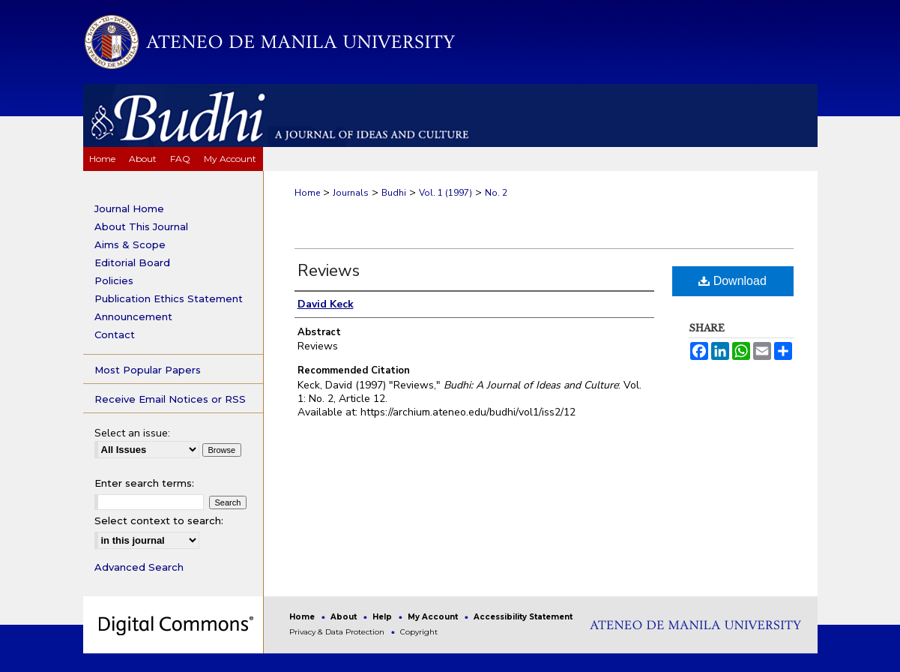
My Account (434, 617)
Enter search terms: (144, 483)
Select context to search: (158, 520)
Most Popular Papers (147, 370)
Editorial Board (132, 262)
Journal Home (129, 208)
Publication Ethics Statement (168, 298)
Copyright (419, 632)
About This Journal (141, 226)
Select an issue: (132, 433)
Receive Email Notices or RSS (170, 399)
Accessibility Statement (523, 617)
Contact (114, 334)
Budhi (393, 193)
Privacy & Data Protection (338, 632)
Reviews (329, 271)
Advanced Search (139, 567)
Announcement (133, 316)
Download (732, 280)
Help (383, 617)
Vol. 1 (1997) (445, 193)
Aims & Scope (130, 244)
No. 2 (496, 193)
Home (307, 193)
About (344, 617)
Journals (351, 193)
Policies (113, 280)
